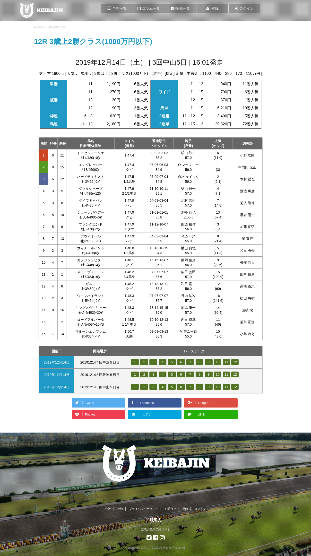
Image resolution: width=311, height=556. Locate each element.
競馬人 (155, 520)
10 (218, 362)
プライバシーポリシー (143, 509)
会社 (108, 509)
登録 (185, 509)
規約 (120, 509)
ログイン (200, 509)
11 (226, 362)
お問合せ (170, 509)
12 (235, 362)
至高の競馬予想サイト (155, 529)
